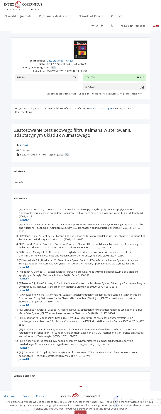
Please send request (102, 108)
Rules (26, 396)
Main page (10, 396)
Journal (24, 219)
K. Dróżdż (25, 145)
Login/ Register (133, 25)
